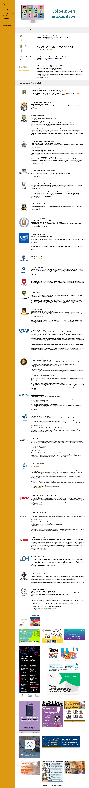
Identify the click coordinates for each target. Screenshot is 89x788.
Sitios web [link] (5, 20)
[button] (87, 1)
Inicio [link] (4, 7)
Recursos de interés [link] (7, 25)
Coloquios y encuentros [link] (8, 13)
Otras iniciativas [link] (7, 23)
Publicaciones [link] (6, 18)
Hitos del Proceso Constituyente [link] (7, 10)
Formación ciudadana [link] (8, 15)
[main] (63, 13)
